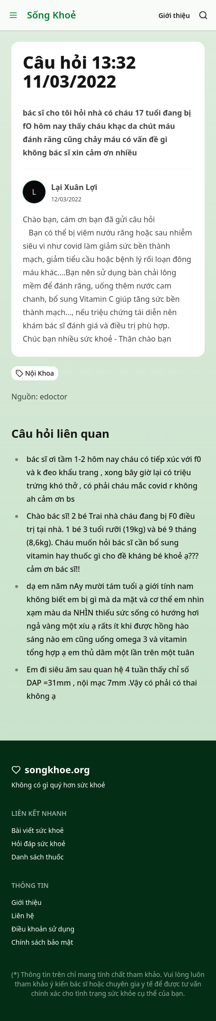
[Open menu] (13, 15)
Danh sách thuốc (37, 856)
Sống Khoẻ (51, 15)
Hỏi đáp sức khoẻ (38, 843)
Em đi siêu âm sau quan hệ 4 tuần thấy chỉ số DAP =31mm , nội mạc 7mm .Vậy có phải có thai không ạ (112, 682)
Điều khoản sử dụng (42, 928)
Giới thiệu (174, 15)
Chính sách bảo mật (42, 942)
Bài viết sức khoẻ (37, 830)
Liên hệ (22, 915)
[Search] (203, 15)
